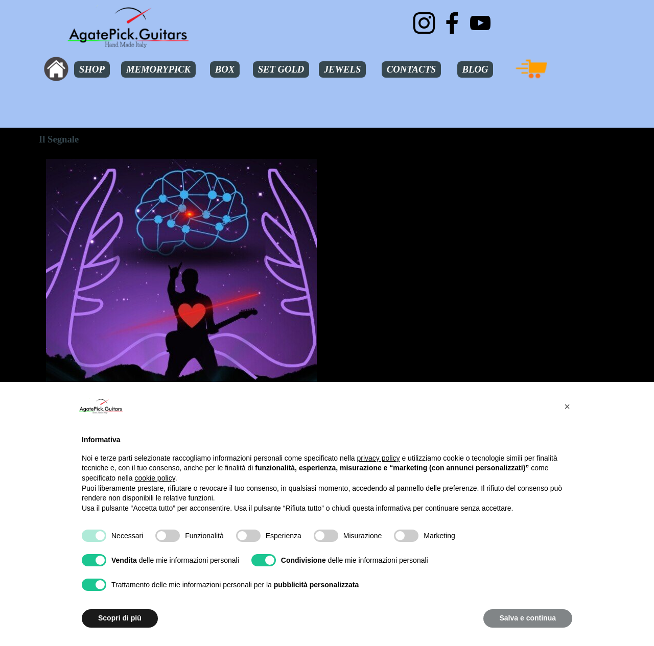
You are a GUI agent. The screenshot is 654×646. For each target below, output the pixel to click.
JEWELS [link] (342, 69)
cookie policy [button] (155, 478)
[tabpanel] (472, 194)
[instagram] (424, 23)
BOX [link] (225, 69)
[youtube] (480, 23)
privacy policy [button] (378, 458)
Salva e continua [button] (528, 618)
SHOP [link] (92, 69)
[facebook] (452, 23)
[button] (567, 406)
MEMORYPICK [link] (158, 69)
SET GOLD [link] (281, 69)
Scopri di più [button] (120, 618)
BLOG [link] (475, 69)
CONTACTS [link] (411, 69)
